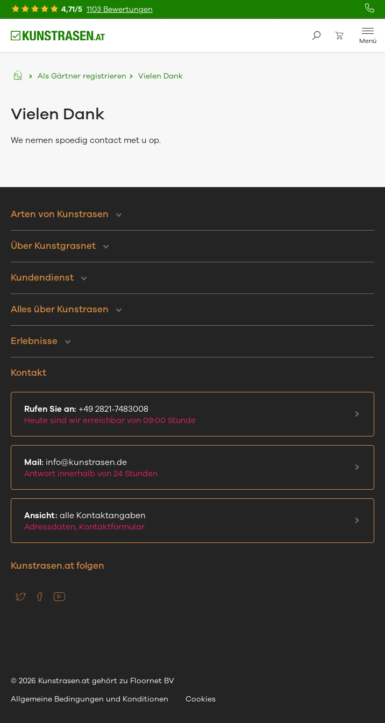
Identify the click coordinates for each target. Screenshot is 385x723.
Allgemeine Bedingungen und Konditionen (89, 699)
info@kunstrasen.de (190, 468)
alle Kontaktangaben (190, 521)
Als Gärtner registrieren (82, 76)
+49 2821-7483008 (190, 415)
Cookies (201, 699)
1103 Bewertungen (120, 9)
